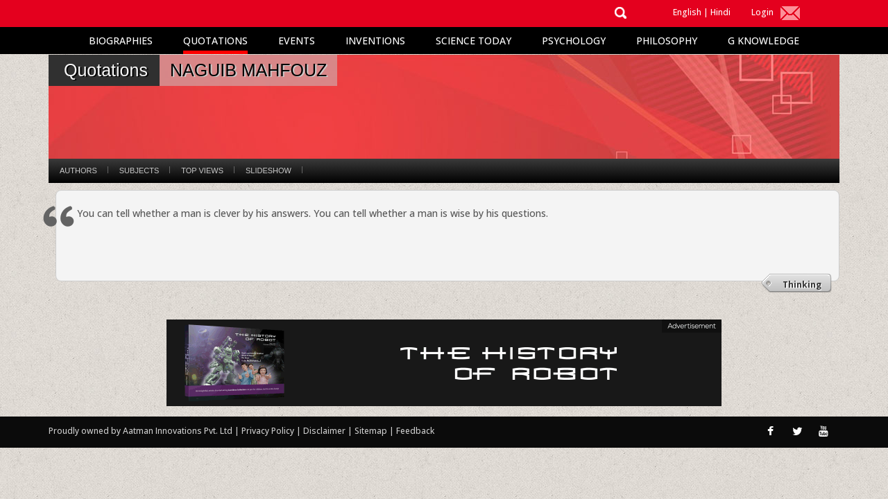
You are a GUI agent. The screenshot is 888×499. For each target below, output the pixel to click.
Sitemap (372, 431)
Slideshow (268, 170)
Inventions (375, 40)
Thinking (802, 284)
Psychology (574, 40)
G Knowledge (763, 40)
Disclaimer (324, 431)
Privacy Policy (268, 431)
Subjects (139, 170)
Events (296, 40)
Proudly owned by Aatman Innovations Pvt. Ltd (140, 431)
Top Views (202, 170)
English (687, 12)
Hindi (720, 12)
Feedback (415, 431)
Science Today (473, 40)
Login (762, 12)
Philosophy (666, 40)
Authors (78, 170)
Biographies (121, 40)
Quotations (215, 40)
